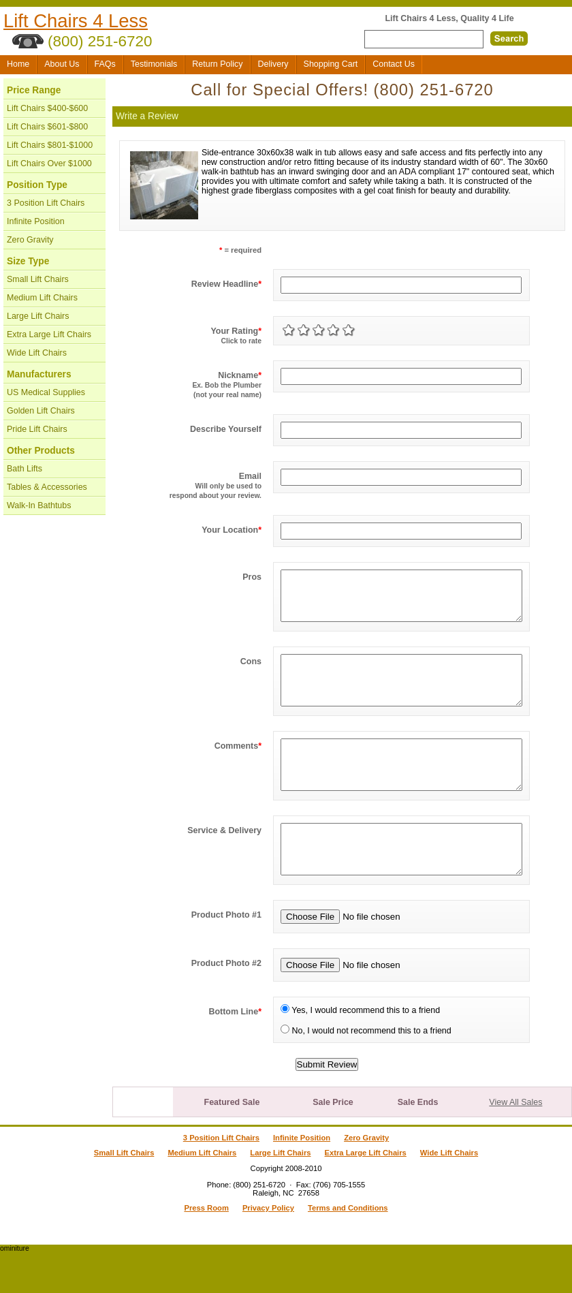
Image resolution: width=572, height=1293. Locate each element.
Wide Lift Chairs (37, 353)
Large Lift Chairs (38, 316)
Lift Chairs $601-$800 (47, 126)
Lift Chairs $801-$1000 (50, 145)
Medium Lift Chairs (42, 297)
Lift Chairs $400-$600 (47, 108)
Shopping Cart (331, 64)
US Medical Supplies (46, 392)
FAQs (105, 64)
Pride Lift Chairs (37, 429)
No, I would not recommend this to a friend (366, 1071)
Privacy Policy (268, 1249)
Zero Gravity (30, 240)
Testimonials (154, 64)
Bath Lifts (24, 468)
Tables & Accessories (47, 487)
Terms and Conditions (348, 1249)
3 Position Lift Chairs (45, 203)
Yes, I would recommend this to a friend (360, 1051)
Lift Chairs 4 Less (75, 20)
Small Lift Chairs (38, 279)
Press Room (206, 1249)
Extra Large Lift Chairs (49, 334)
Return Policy (217, 64)
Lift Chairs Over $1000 (49, 163)
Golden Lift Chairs (41, 411)
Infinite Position (36, 221)
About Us (61, 64)
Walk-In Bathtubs (39, 505)
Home (18, 64)
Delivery (273, 64)
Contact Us (393, 64)
